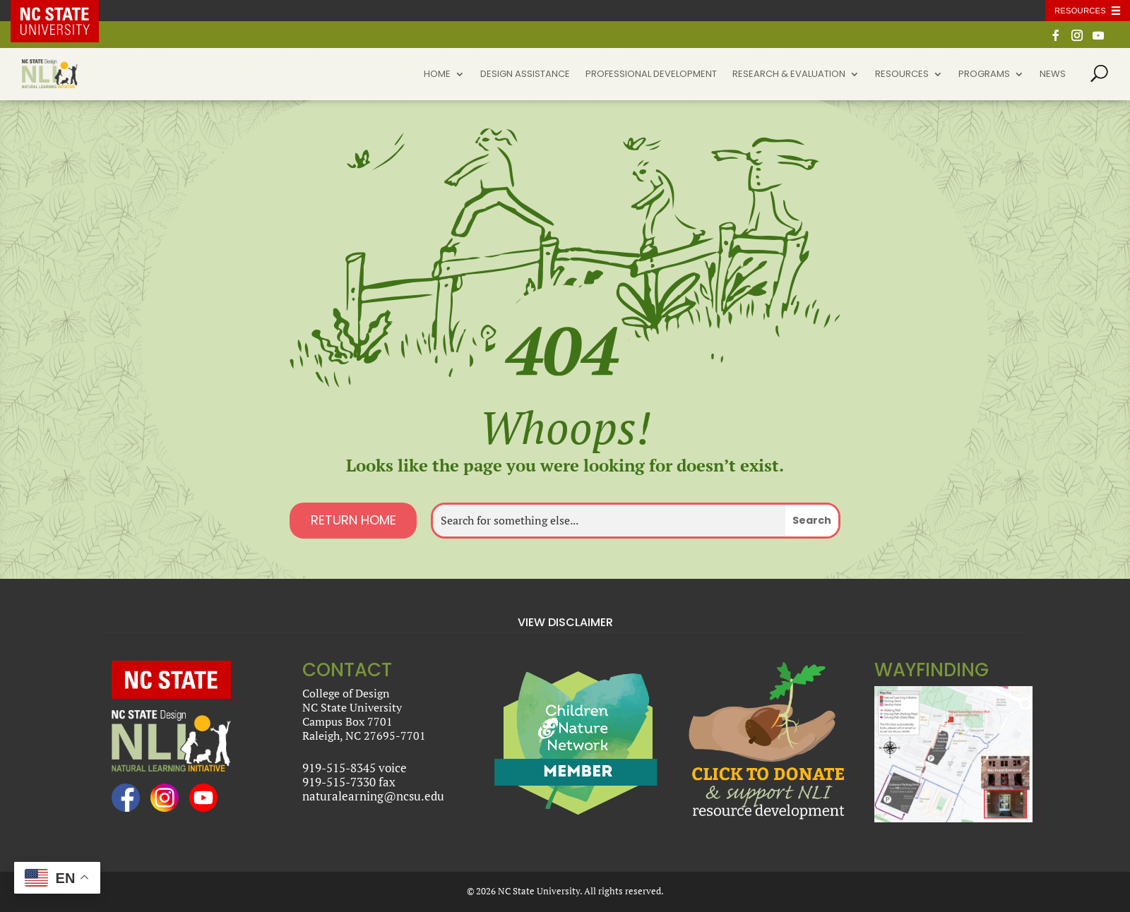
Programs (984, 74)
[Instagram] (1077, 39)
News (1053, 74)
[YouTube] (1098, 39)
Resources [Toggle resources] (1080, 10)
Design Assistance (525, 74)
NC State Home (65, 10)
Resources (902, 74)
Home (437, 74)
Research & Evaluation (788, 74)
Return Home (353, 520)
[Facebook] (1055, 39)
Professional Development (651, 74)
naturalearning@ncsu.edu (373, 796)
